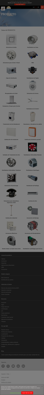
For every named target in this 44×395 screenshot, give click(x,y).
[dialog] (22, 390)
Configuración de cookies (15, 392)
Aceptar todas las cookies (27, 392)
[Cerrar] (42, 386)
